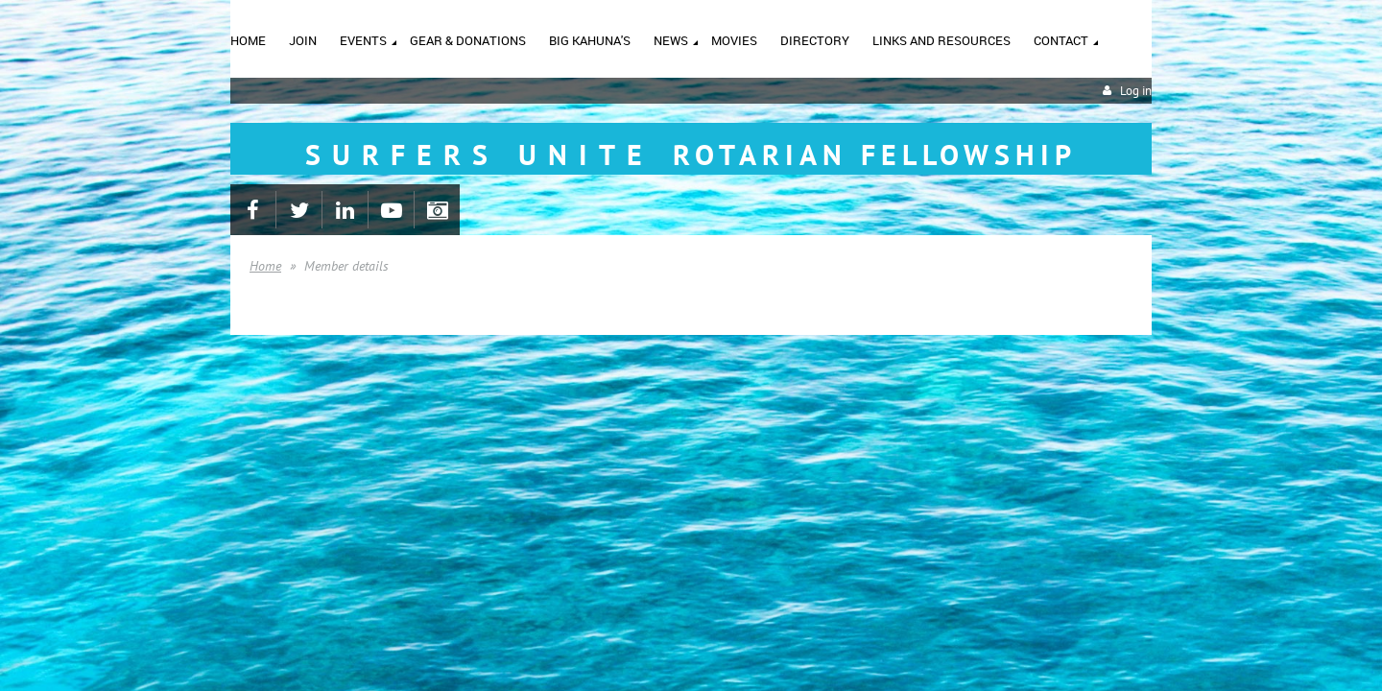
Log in (1136, 91)
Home (265, 265)
